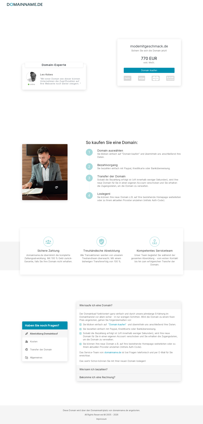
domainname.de (112, 352)
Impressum (101, 419)
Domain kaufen (149, 70)
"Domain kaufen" (117, 324)
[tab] (45, 333)
